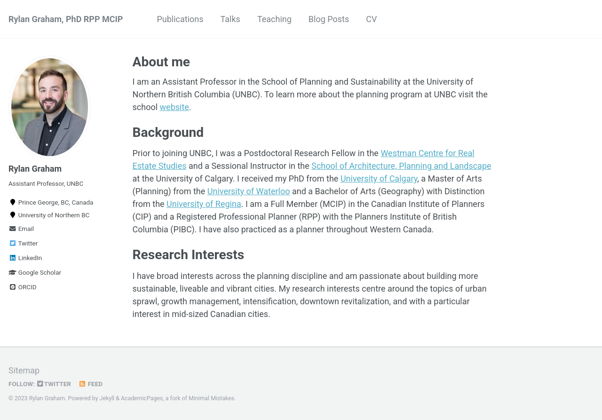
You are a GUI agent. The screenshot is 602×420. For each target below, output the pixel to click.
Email (21, 228)
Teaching (274, 19)
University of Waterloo (248, 191)
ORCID (22, 287)
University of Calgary (379, 178)
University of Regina (203, 204)
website (174, 107)
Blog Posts (329, 19)
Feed (90, 384)
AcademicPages (142, 398)
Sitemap (24, 370)
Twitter (23, 243)
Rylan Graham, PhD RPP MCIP (65, 19)
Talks (230, 19)
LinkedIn (25, 258)
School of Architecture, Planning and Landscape (401, 166)
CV (371, 19)
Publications (180, 19)
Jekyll (107, 398)
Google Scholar (34, 272)
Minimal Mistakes (211, 398)
